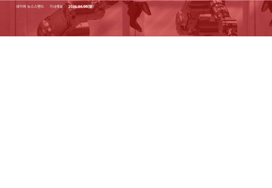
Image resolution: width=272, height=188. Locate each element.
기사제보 (56, 6)
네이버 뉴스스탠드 (30, 6)
